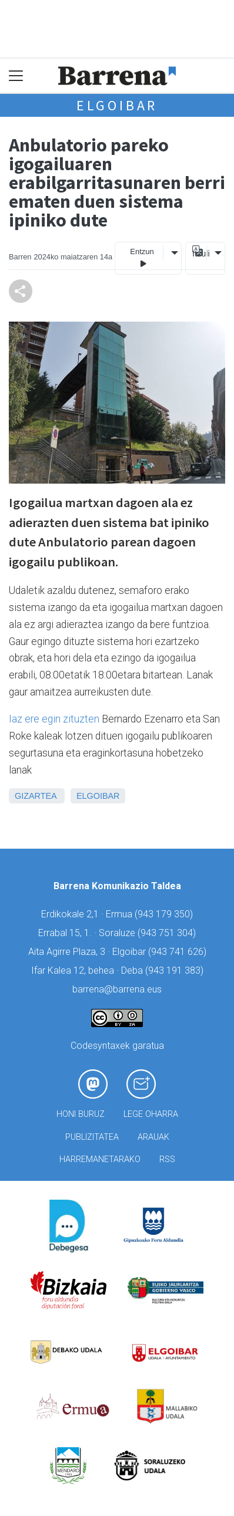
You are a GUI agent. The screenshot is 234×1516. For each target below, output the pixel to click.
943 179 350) (165, 914)
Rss (167, 1159)
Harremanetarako (100, 1159)
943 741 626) (178, 951)
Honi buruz (80, 1114)
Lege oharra (150, 1114)
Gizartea (35, 796)
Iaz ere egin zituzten (54, 719)
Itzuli (199, 253)
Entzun (141, 258)
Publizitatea (92, 1137)
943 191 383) (175, 970)
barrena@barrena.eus (117, 989)
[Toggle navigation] (16, 76)
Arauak (153, 1137)
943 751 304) (168, 932)
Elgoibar (117, 105)
